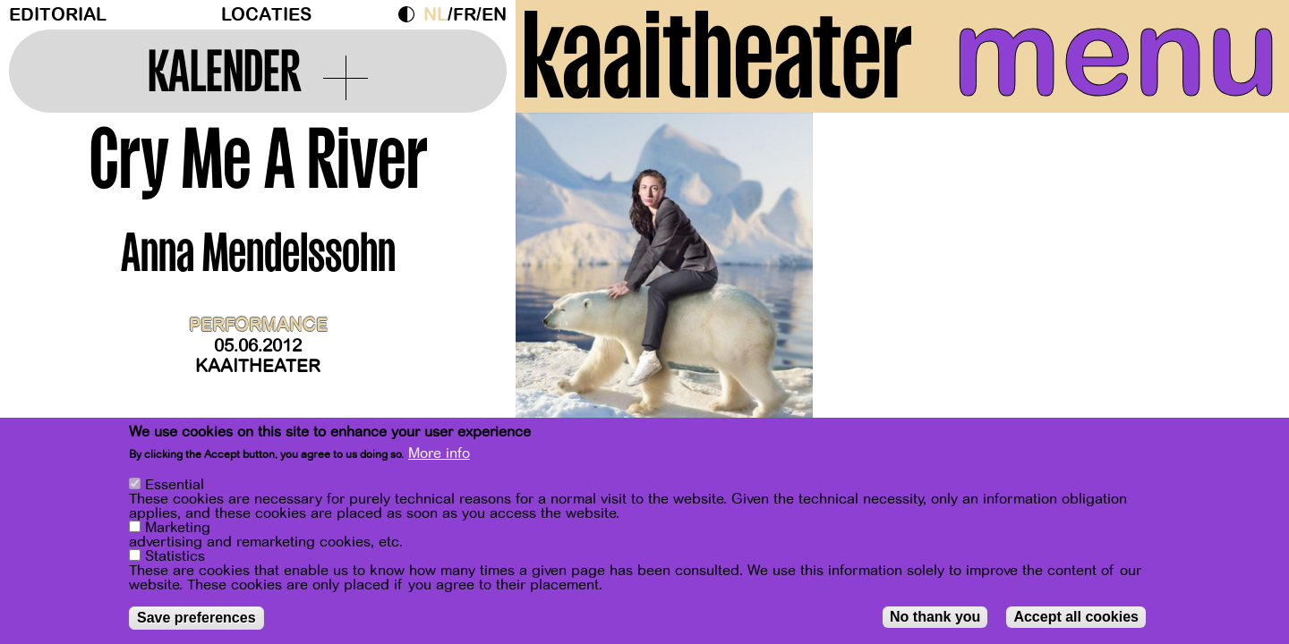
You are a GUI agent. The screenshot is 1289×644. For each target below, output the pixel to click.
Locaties (266, 15)
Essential (174, 487)
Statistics (175, 558)
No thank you (935, 618)
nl (435, 15)
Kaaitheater (257, 366)
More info (439, 455)
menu (1116, 53)
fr (464, 15)
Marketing (177, 529)
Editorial (58, 15)
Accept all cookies (1076, 618)
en (494, 15)
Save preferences (196, 619)
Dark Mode (410, 14)
